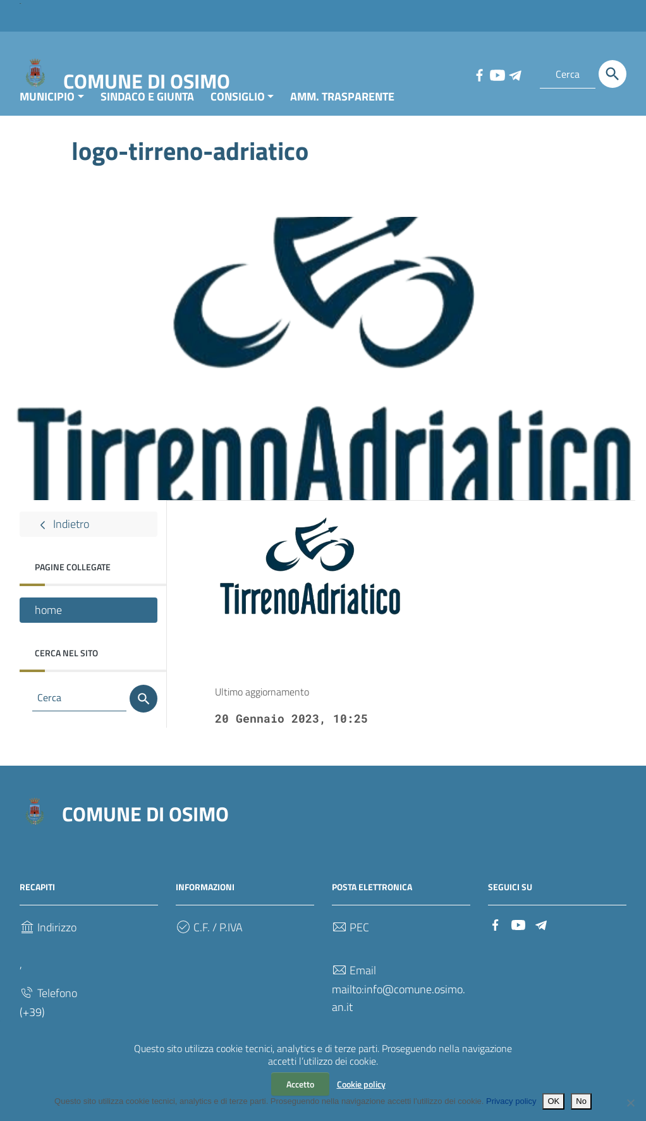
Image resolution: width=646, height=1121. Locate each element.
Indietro (62, 550)
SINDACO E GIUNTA (147, 122)
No (581, 1101)
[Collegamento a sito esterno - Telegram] (514, 74)
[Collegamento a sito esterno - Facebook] (479, 74)
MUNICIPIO (47, 122)
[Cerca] (612, 74)
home (48, 635)
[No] (630, 1102)
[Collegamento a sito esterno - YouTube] (496, 74)
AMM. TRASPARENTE (342, 122)
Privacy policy (511, 1101)
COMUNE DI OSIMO (146, 81)
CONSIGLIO (237, 122)
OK (553, 1101)
